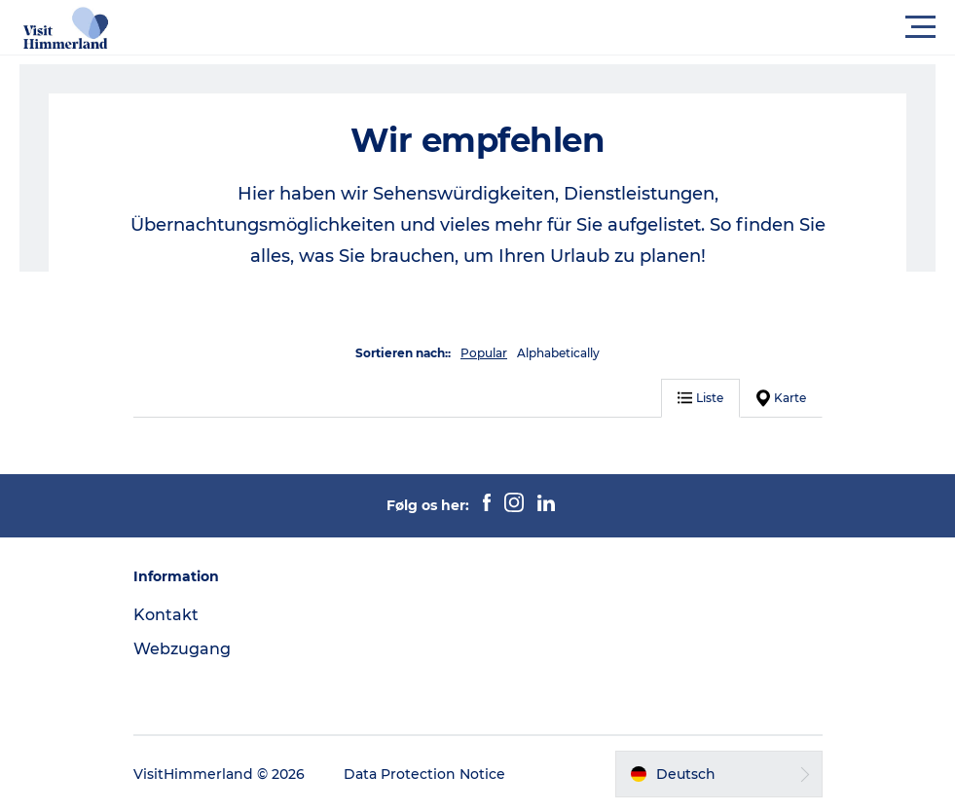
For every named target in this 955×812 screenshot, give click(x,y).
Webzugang (182, 649)
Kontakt (166, 615)
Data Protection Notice (424, 774)
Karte (781, 398)
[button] (565, 27)
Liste (700, 397)
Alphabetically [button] (558, 353)
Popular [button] (483, 353)
